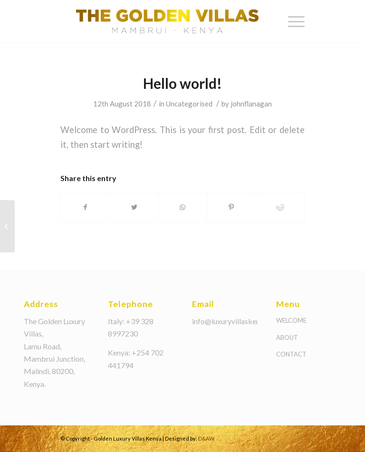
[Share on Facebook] (85, 207)
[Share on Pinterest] (231, 207)
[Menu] (292, 21)
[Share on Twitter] (134, 207)
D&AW (206, 438)
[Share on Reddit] (280, 207)
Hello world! (182, 83)
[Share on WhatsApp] (183, 207)
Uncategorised (189, 103)
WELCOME (291, 320)
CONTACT (291, 354)
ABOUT (287, 337)
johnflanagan (251, 103)
